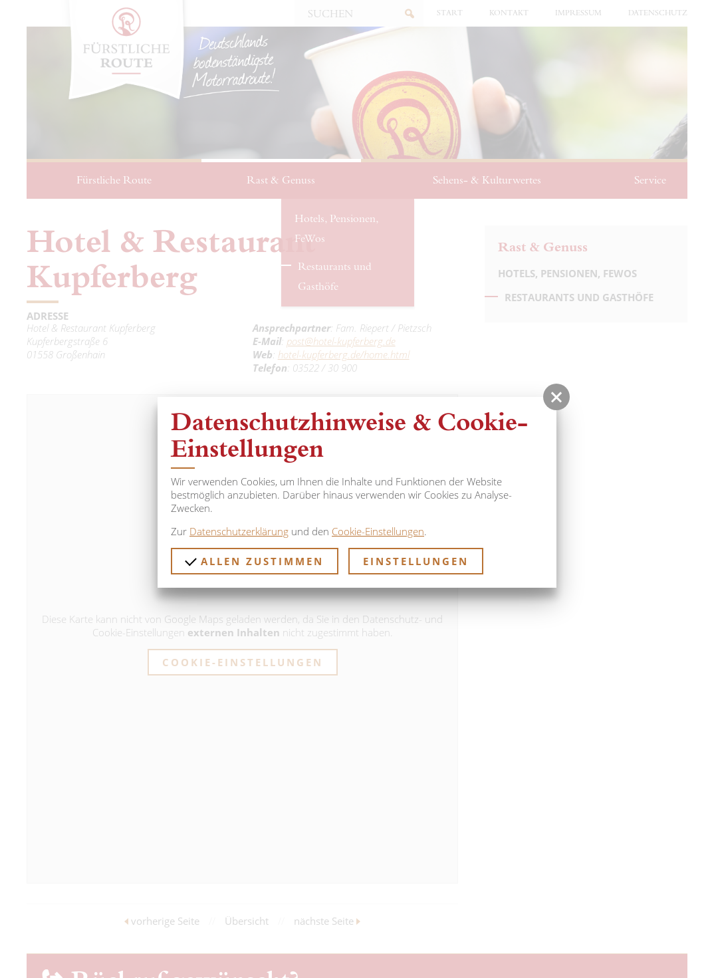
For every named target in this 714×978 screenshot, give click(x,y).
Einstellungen (416, 561)
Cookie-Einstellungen (378, 531)
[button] (556, 397)
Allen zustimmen (254, 561)
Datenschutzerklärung (239, 531)
